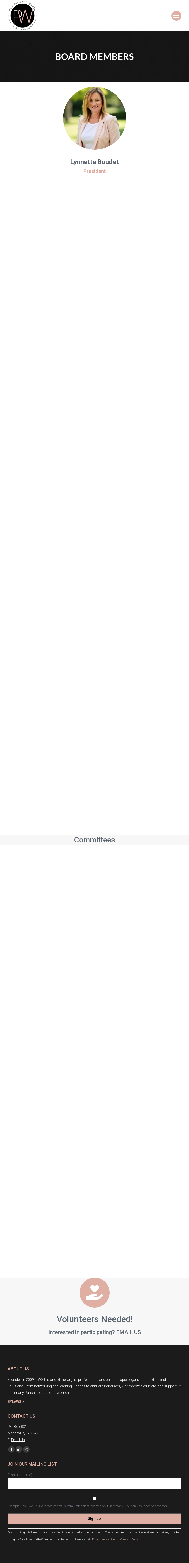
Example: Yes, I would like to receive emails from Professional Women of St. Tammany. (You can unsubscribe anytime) (87, 1506)
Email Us (18, 1440)
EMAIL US (128, 1332)
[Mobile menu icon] (176, 16)
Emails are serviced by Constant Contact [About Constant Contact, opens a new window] (116, 1539)
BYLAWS (14, 1402)
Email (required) (21, 1475)
